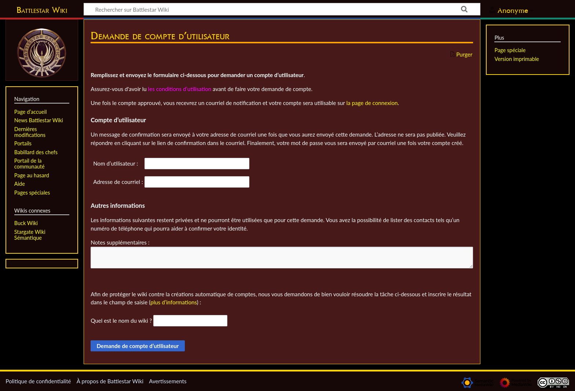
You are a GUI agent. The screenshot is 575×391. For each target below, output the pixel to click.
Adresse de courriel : (118, 181)
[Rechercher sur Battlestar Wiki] (282, 9)
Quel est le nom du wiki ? (121, 320)
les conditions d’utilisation (180, 89)
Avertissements (167, 381)
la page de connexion (372, 102)
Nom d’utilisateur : (115, 163)
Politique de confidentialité (38, 381)
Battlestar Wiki (42, 10)
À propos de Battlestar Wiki (110, 381)
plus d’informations (173, 302)
